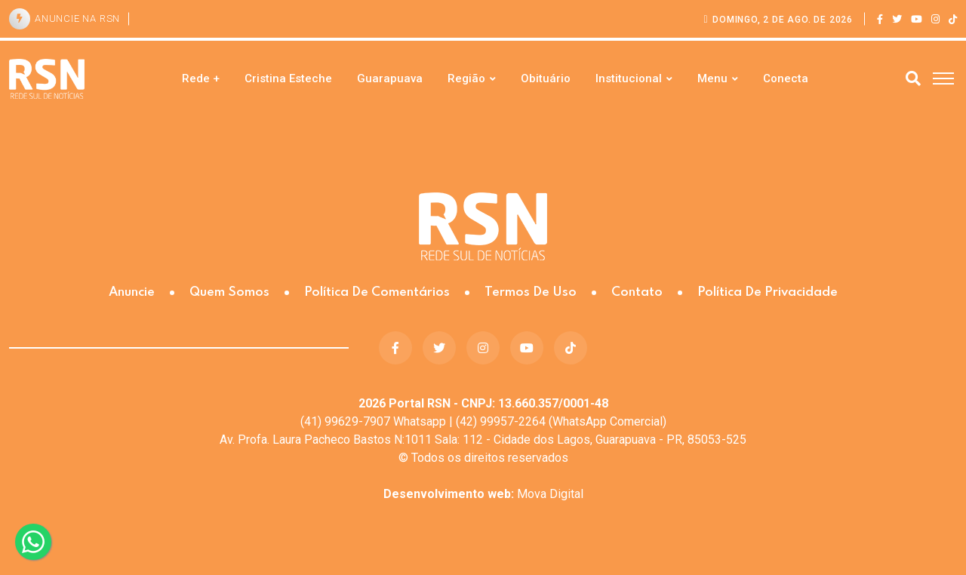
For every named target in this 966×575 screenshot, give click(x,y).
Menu (712, 78)
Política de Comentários (377, 292)
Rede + (201, 78)
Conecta (785, 78)
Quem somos (229, 292)
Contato (637, 292)
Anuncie (132, 292)
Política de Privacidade (767, 292)
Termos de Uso (531, 292)
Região (466, 78)
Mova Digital (483, 494)
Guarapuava (390, 78)
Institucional (628, 78)
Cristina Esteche (288, 78)
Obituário (546, 78)
